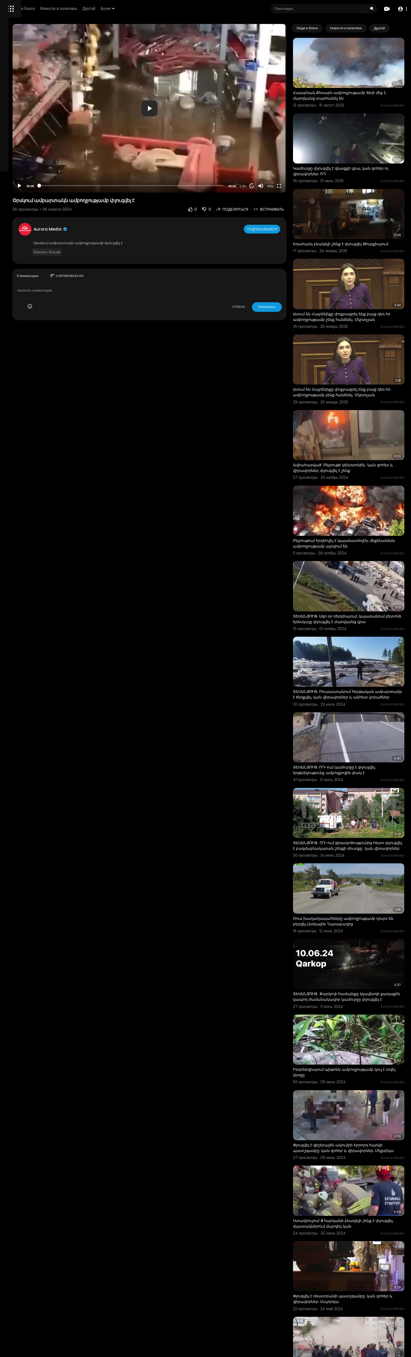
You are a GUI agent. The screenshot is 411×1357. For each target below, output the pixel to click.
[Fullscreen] (298, 186)
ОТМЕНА (258, 307)
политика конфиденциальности (32, 175)
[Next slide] (397, 28)
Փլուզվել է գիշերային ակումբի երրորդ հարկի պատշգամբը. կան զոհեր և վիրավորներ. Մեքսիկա (357, 1036)
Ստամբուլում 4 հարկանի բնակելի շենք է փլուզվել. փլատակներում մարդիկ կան (353, 1102)
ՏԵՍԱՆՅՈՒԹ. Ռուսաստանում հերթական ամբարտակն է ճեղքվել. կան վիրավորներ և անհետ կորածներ (356, 629)
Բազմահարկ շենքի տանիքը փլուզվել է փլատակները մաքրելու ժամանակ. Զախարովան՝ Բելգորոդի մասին (351, 1238)
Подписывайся (282, 229)
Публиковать (286, 307)
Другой (161, 8)
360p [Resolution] (290, 186)
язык (35, 187)
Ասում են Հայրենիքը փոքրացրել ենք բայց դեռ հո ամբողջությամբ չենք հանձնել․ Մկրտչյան (354, 289)
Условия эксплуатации (25, 168)
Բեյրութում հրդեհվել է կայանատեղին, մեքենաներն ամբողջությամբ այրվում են (353, 490)
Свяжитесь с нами (33, 181)
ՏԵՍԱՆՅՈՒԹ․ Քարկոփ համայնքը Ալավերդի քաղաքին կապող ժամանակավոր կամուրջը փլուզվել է (357, 900)
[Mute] (280, 186)
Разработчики (18, 187)
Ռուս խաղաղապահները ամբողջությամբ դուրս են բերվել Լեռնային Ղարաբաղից (354, 830)
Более (180, 8)
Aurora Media (117, 229)
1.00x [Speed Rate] (263, 186)
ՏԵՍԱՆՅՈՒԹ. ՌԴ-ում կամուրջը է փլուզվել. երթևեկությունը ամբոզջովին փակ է (354, 695)
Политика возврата (22, 156)
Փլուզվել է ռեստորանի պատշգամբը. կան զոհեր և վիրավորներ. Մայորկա (354, 1168)
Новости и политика (131, 8)
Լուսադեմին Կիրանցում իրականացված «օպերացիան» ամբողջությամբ (353, 1304)
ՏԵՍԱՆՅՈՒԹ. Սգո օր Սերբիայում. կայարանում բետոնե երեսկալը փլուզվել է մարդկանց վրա (355, 560)
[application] (192, 108)
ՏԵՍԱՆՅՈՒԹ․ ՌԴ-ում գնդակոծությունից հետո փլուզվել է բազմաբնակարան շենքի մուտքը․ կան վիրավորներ (358, 765)
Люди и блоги (95, 8)
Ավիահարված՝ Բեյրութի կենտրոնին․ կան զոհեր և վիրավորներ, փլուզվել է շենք (354, 424)
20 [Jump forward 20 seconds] (271, 186)
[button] (401, 9)
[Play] (85, 186)
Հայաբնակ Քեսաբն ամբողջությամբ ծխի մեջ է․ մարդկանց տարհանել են (357, 86)
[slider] (174, 185)
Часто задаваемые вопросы (29, 162)
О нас (11, 181)
